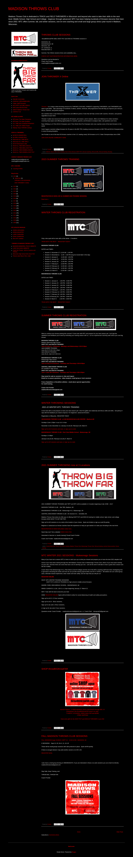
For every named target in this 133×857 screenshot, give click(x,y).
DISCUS (48, 151)
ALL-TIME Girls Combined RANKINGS (23, 123)
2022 (14, 189)
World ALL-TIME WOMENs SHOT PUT (23, 152)
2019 (14, 196)
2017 (14, 201)
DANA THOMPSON (18, 236)
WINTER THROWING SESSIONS (58, 403)
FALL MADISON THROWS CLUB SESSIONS (64, 736)
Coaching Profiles (18, 168)
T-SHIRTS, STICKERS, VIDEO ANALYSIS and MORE (82, 713)
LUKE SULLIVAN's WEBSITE (21, 248)
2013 (14, 210)
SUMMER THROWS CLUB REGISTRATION (63, 315)
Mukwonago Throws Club (87, 546)
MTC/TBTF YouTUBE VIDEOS (21, 105)
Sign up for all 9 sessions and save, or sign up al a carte (58, 442)
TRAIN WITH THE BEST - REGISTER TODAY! (55, 241)
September (18, 178)
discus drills (54, 151)
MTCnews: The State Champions (22, 119)
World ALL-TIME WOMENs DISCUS (23, 150)
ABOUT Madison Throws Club (21, 109)
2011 (14, 215)
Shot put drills (95, 151)
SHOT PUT (79, 151)
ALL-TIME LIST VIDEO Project (21, 125)
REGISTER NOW (46, 753)
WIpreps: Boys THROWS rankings (22, 128)
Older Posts (120, 832)
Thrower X (44, 106)
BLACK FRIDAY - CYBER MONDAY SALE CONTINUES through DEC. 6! (82, 709)
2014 (14, 208)
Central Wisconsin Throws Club (54, 546)
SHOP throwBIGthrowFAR (54, 669)
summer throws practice (109, 546)
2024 (14, 176)
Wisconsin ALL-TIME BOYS (20, 139)
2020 (14, 193)
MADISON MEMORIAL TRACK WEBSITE (24, 246)
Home (78, 832)
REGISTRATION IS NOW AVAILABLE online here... (57, 529)
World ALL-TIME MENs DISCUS (22, 146)
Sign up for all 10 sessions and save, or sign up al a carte (58, 429)
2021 (14, 191)
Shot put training (103, 151)
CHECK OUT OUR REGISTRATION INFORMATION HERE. (59, 56)
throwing (110, 151)
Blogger (74, 852)
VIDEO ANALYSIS (66, 532)
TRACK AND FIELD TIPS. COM (21, 256)
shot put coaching (86, 151)
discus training (60, 151)
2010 (14, 218)
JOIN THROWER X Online (54, 76)
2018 (14, 198)
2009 (14, 220)
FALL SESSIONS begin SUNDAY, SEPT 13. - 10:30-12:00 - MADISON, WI (63, 740)
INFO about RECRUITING (20, 107)
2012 (14, 213)
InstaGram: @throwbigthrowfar (21, 101)
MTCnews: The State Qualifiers (21, 121)
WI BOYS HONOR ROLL (20, 135)
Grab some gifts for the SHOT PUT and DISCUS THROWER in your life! (82, 719)
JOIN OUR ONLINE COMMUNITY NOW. (53, 137)
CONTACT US (17, 112)
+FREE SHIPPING (82, 715)
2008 (14, 222)
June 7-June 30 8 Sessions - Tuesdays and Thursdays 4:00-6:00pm (63, 372)
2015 (14, 206)
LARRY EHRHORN (18, 234)
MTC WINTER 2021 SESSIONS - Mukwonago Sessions (69, 555)
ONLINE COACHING (19, 99)
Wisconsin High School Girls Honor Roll (24, 254)
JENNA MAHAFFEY (18, 232)
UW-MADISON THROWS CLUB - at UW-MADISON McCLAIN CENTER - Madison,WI (67, 419)
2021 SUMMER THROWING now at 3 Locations (65, 465)
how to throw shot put (70, 151)
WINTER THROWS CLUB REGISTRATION (63, 212)
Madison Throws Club (75, 546)
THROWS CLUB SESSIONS (55, 34)
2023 (14, 186)
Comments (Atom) (54, 835)
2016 (14, 203)
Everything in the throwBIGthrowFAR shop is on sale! (82, 711)
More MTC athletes (18, 238)
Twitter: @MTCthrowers (19, 103)
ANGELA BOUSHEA (18, 230)
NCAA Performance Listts (20, 143)
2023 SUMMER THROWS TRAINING (60, 159)
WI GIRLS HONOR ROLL (20, 137)
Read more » (45, 199)
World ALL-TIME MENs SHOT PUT (22, 148)
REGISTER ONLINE (47, 577)
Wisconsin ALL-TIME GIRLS (20, 141)
